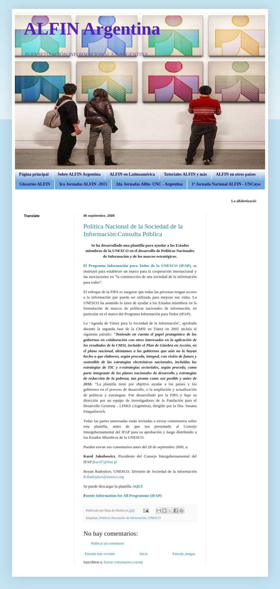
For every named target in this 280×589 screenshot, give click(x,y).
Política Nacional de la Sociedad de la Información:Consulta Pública (133, 230)
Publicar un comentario (107, 543)
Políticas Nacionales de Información (122, 518)
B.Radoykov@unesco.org (103, 476)
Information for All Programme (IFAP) (128, 495)
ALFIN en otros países (236, 174)
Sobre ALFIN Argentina (78, 174)
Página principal (34, 174)
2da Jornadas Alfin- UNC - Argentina (149, 184)
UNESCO (154, 518)
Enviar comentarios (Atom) (123, 562)
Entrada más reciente (100, 554)
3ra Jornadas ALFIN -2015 (83, 184)
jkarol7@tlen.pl (104, 462)
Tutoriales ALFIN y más (185, 174)
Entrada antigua (183, 554)
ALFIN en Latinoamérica (132, 174)
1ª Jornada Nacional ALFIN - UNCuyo (226, 184)
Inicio (143, 554)
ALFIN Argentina (92, 28)
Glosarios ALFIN (34, 184)
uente (91, 495)
